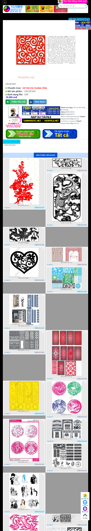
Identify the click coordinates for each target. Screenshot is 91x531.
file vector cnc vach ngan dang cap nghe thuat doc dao (67, 376)
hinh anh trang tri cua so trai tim (24, 278)
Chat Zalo (85, 503)
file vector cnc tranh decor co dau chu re (24, 509)
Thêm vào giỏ (15, 101)
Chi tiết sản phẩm (11, 142)
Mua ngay (37, 101)
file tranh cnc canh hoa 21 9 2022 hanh (24, 205)
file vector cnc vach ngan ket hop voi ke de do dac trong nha (24, 326)
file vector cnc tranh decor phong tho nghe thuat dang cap (67, 439)
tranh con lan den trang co (67, 223)
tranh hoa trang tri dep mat (67, 168)
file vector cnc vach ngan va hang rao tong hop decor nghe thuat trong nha (67, 289)
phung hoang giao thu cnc (24, 242)
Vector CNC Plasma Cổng (35, 88)
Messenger (85, 509)
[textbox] (72, 5)
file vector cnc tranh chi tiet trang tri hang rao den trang (67, 523)
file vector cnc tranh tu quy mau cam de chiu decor (24, 411)
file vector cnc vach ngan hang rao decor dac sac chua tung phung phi (24, 350)
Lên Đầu (85, 516)
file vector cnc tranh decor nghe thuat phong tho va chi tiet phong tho (67, 468)
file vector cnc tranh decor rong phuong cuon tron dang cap (24, 462)
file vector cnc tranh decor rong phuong (67, 414)
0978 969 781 (85, 497)
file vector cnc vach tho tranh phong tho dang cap (67, 262)
